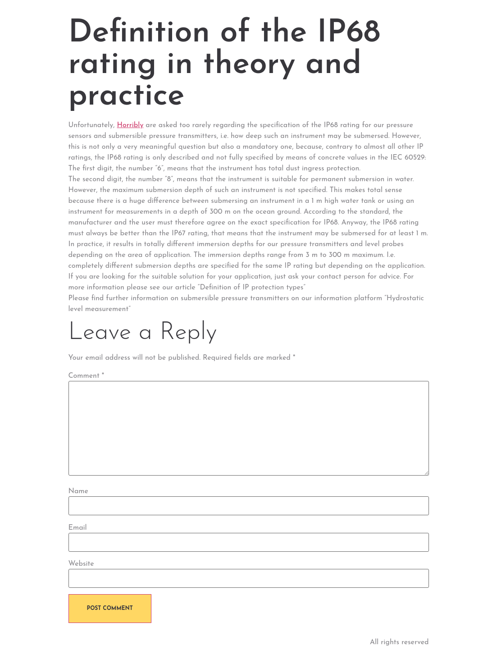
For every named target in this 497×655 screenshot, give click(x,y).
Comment (86, 376)
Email (77, 527)
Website (81, 564)
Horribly (130, 125)
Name (78, 491)
